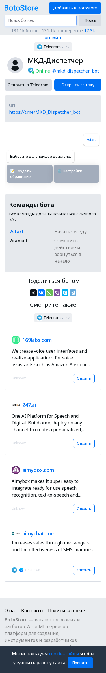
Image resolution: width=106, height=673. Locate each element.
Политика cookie (66, 610)
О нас (11, 610)
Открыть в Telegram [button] (28, 84)
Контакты (32, 610)
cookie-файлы (64, 654)
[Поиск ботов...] (40, 20)
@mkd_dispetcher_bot (75, 71)
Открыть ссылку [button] (77, 84)
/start (91, 139)
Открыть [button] (84, 378)
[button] (53, 46)
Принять (80, 662)
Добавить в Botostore (75, 7)
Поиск (90, 20)
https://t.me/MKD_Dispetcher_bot (44, 112)
